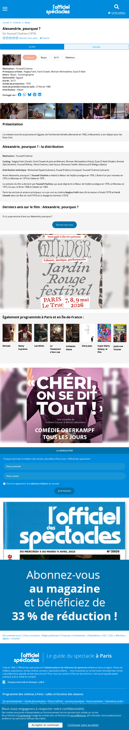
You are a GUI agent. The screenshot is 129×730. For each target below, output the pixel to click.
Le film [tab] (32, 46)
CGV (104, 635)
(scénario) (95, 169)
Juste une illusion (118, 348)
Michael (6, 345)
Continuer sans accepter (83, 725)
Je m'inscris (64, 490)
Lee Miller (39, 345)
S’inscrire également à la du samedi (32, 483)
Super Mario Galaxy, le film (104, 349)
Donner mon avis (64, 224)
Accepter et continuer (45, 725)
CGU (111, 635)
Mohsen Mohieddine (61, 71)
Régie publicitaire (50, 635)
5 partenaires (24, 715)
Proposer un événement (73, 635)
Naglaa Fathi (30, 71)
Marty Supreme (22, 347)
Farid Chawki (43, 71)
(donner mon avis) (28, 38)
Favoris (44, 38)
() (22, 161)
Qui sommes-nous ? (12, 635)
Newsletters (94, 635)
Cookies (16, 638)
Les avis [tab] (96, 46)
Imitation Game (70, 348)
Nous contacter (32, 635)
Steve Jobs (87, 345)
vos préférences (78, 715)
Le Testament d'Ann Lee (55, 349)
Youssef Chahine (24, 68)
